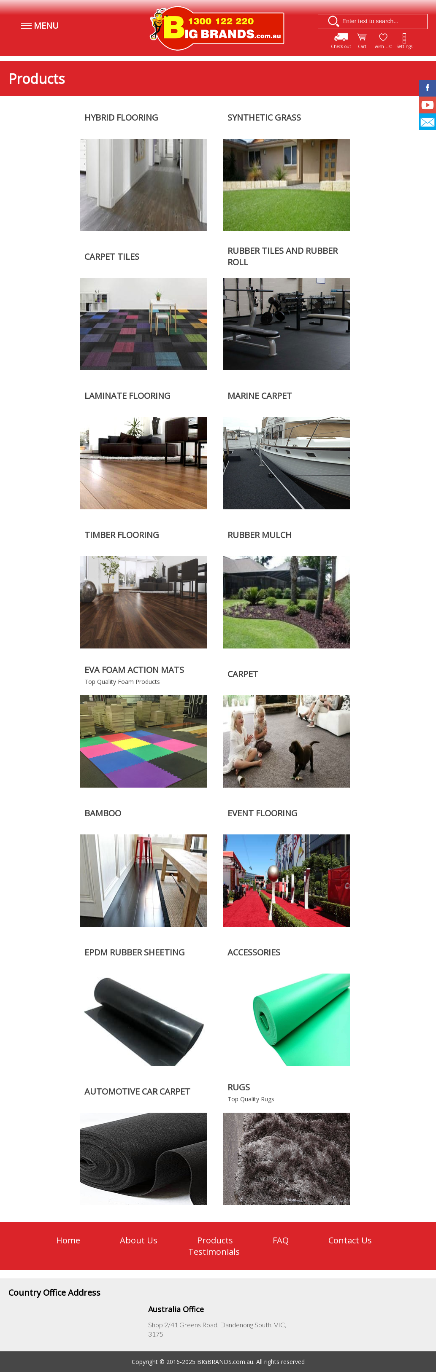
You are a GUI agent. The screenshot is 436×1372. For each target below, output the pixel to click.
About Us (138, 1240)
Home (68, 1240)
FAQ (281, 1240)
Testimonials (214, 1251)
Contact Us (350, 1240)
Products (215, 1240)
